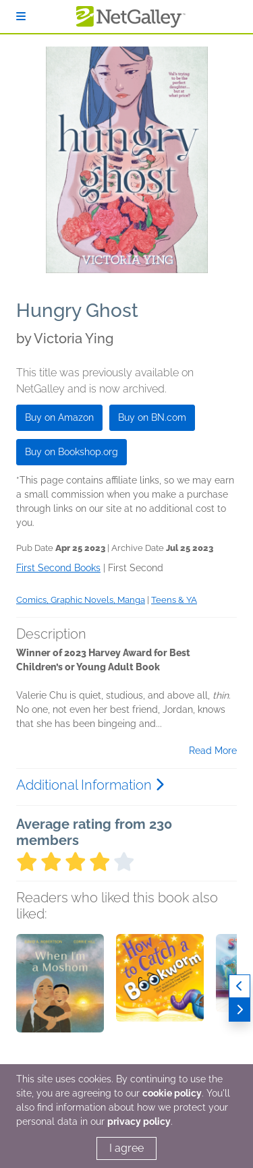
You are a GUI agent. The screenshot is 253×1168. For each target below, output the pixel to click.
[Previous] (239, 986)
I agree (126, 1148)
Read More (213, 750)
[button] (60, 1005)
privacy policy (139, 1121)
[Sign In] (21, 16)
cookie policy (172, 1093)
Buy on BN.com (152, 417)
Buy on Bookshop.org (71, 451)
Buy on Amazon (59, 417)
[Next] (239, 1010)
